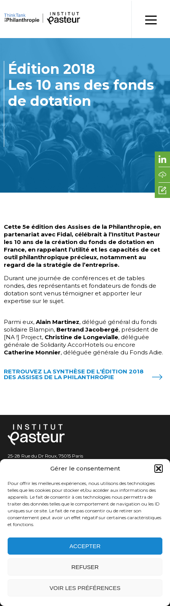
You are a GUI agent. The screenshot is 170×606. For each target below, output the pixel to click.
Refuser (85, 567)
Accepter (85, 546)
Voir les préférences (85, 588)
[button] (158, 468)
